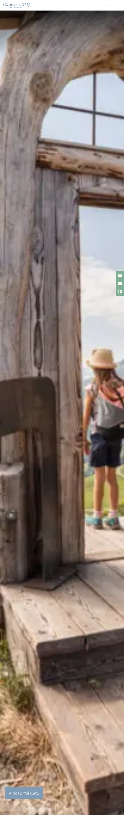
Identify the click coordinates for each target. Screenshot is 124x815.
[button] (111, 5)
